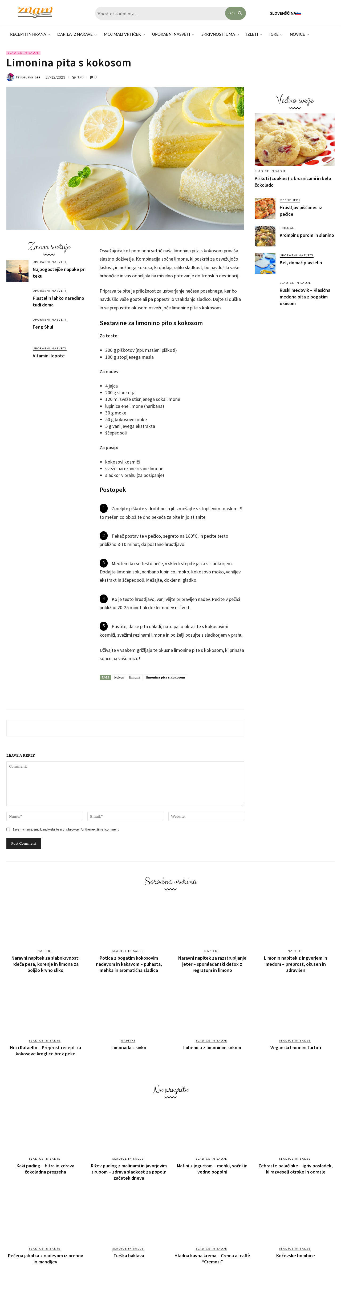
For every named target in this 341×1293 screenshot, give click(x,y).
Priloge (287, 227)
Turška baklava (128, 1249)
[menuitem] (285, 13)
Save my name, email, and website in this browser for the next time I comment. (66, 829)
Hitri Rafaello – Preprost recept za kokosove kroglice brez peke (45, 1047)
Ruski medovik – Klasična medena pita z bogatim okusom (305, 296)
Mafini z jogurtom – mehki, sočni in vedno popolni (212, 1164)
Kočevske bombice (295, 1249)
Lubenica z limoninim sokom (212, 1044)
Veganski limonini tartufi (295, 1044)
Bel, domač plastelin (301, 263)
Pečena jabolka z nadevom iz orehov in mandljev (45, 1251)
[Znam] (35, 12)
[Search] (235, 13)
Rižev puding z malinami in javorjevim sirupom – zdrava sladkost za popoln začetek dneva (129, 1166)
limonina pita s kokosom (165, 677)
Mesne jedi (290, 200)
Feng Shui (43, 327)
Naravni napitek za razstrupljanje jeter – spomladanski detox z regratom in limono (212, 962)
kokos (119, 677)
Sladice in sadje (23, 53)
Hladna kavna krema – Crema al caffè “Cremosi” (212, 1251)
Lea (37, 77)
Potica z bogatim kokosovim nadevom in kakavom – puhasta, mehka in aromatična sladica (129, 962)
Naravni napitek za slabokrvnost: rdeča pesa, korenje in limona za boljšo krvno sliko (45, 962)
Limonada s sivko (128, 1044)
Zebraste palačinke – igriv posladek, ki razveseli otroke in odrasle (295, 1164)
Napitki (45, 950)
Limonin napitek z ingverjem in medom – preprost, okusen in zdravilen (295, 962)
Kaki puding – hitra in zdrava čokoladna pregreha (45, 1164)
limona (134, 677)
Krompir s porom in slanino (307, 235)
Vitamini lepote (49, 356)
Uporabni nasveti (50, 262)
